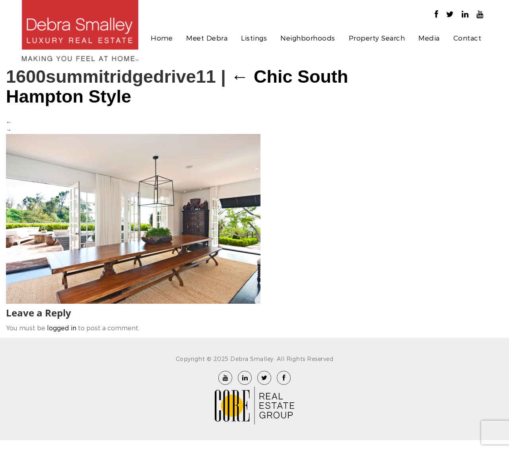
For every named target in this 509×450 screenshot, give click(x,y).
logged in (61, 328)
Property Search (377, 38)
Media (429, 38)
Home (162, 38)
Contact (467, 38)
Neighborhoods (307, 38)
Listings (254, 38)
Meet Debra (206, 38)
